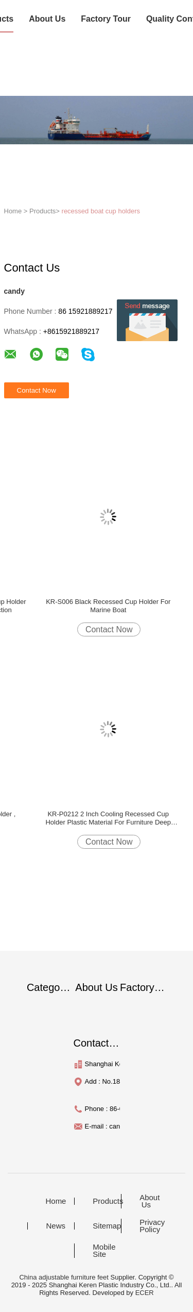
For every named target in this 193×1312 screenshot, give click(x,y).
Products (105, 1201)
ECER (144, 1293)
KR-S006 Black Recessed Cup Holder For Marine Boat (108, 606)
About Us (47, 18)
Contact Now (109, 629)
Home (55, 1201)
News (55, 1226)
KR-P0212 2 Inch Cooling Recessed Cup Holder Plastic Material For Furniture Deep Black (107, 818)
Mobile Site (104, 1250)
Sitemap (105, 1226)
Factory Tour (106, 18)
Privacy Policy (152, 1226)
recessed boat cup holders (101, 211)
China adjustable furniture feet (63, 1277)
